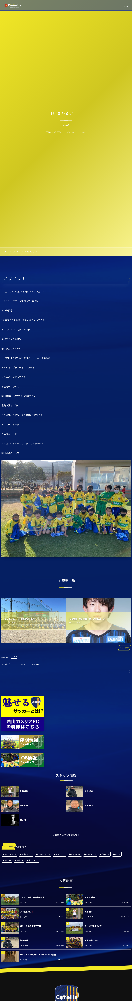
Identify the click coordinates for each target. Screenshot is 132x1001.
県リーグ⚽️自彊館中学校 (30, 926)
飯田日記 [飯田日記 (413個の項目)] (10, 854)
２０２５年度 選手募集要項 (32, 897)
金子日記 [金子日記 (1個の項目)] (33, 860)
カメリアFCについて (93, 926)
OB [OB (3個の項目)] (117, 854)
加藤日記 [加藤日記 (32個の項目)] (27, 854)
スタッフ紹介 (90, 897)
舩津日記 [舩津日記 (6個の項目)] (75, 854)
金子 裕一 (24, 820)
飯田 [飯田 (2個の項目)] (8, 860)
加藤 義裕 (24, 791)
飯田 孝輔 (89, 791)
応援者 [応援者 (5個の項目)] (105, 854)
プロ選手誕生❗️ (26, 911)
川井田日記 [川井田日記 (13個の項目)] (44, 854)
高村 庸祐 (89, 805)
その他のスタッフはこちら (66, 835)
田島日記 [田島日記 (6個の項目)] (91, 854)
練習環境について (92, 940)
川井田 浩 (24, 805)
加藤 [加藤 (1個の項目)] (20, 860)
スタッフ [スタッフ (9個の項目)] (60, 854)
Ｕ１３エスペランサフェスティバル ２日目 (38, 954)
